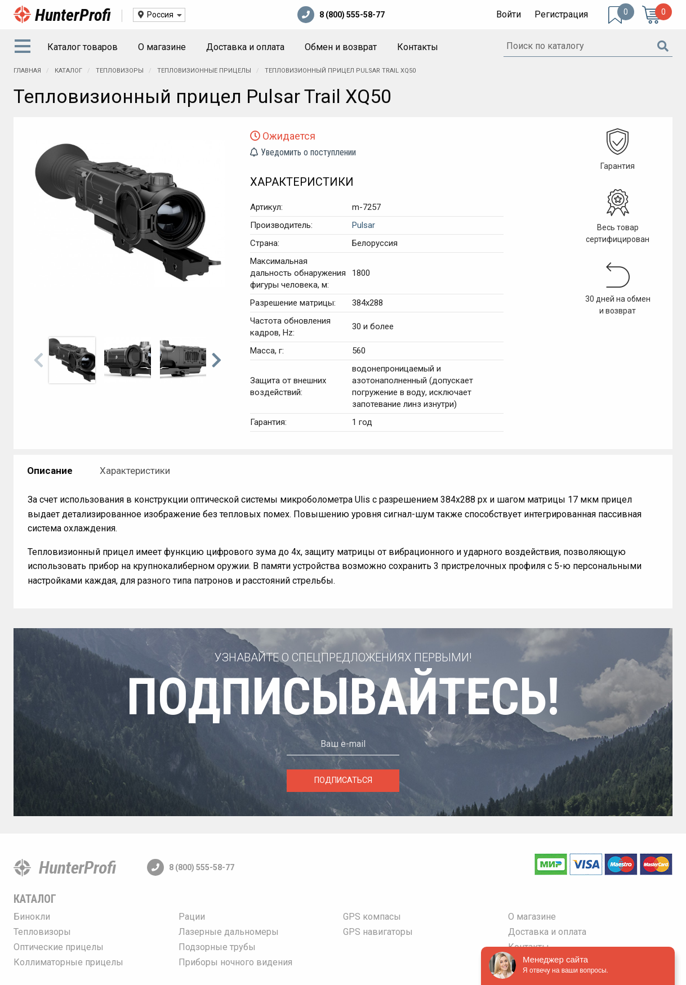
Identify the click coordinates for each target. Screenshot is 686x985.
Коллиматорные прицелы (68, 962)
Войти (508, 14)
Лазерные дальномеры (229, 931)
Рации (192, 916)
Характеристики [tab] (135, 470)
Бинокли (32, 916)
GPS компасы (372, 916)
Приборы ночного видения (235, 962)
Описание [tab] (50, 470)
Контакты (417, 47)
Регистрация (561, 14)
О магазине (162, 47)
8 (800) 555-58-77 (341, 14)
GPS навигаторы (378, 931)
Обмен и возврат (341, 47)
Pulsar (363, 225)
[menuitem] (25, 47)
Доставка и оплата (245, 47)
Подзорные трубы (217, 947)
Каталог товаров (82, 47)
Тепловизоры (42, 931)
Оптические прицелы (59, 947)
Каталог (35, 899)
